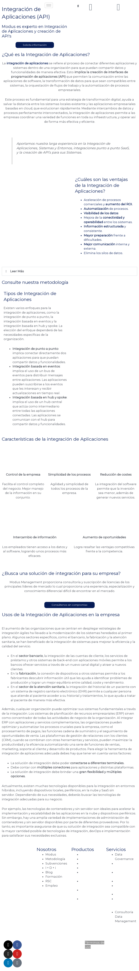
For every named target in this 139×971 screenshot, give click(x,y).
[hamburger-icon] (49, 5)
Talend (85, 854)
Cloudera (87, 859)
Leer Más (17, 271)
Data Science (125, 881)
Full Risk (86, 899)
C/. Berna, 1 (19, 900)
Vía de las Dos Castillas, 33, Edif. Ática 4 (14, 877)
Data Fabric (123, 894)
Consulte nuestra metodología (35, 282)
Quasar (85, 863)
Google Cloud (90, 868)
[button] (69, 271)
